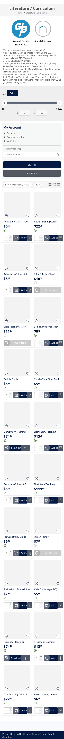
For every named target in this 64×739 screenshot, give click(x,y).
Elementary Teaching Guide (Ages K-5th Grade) (45, 431)
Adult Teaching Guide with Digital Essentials (45, 221)
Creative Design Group (34, 733)
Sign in (32, 164)
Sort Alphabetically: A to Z (18, 184)
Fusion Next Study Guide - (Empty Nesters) (17, 589)
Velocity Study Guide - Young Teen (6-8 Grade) (46, 694)
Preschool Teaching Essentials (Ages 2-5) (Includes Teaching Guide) (14, 641)
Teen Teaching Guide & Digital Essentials (15, 694)
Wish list (11, 141)
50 (38, 184)
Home (19, 12)
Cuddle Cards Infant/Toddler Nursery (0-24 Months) (16, 379)
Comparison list (16, 137)
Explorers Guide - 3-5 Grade (15, 484)
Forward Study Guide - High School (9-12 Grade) (17, 536)
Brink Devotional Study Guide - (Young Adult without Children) (46, 326)
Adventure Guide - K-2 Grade (15, 274)
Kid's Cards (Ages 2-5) (45, 589)
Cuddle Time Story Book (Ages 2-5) (46, 379)
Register (32, 173)
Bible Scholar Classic (45, 274)
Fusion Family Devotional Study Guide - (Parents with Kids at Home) (47, 536)
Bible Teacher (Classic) (15, 326)
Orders (11, 133)
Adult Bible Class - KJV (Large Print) (16, 221)
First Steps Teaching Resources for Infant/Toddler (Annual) (46, 484)
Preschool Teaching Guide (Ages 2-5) (44, 641)
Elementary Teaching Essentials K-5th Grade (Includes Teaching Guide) (16, 431)
